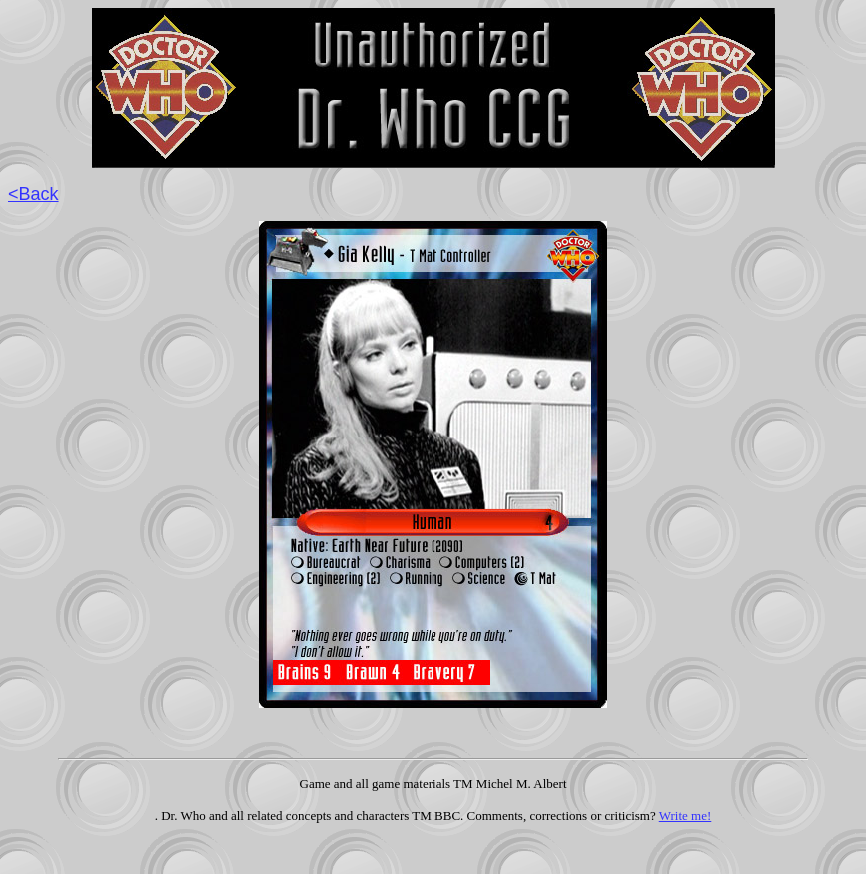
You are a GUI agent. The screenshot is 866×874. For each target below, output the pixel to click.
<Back (33, 194)
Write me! (685, 815)
